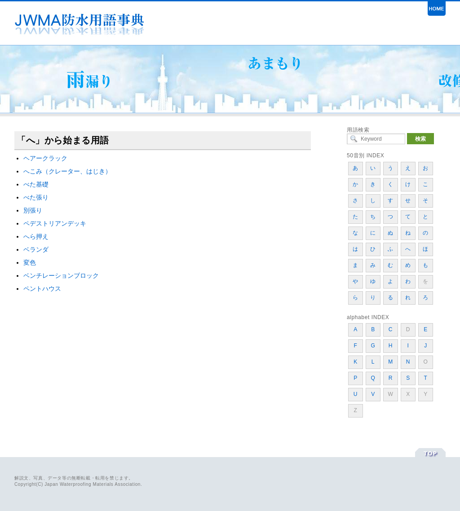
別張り (32, 210)
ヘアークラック (45, 158)
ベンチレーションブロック (61, 275)
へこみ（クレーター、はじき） (67, 171)
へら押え (36, 236)
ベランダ (36, 249)
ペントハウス (42, 288)
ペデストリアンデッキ (54, 223)
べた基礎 (36, 184)
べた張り (36, 197)
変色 (29, 262)
